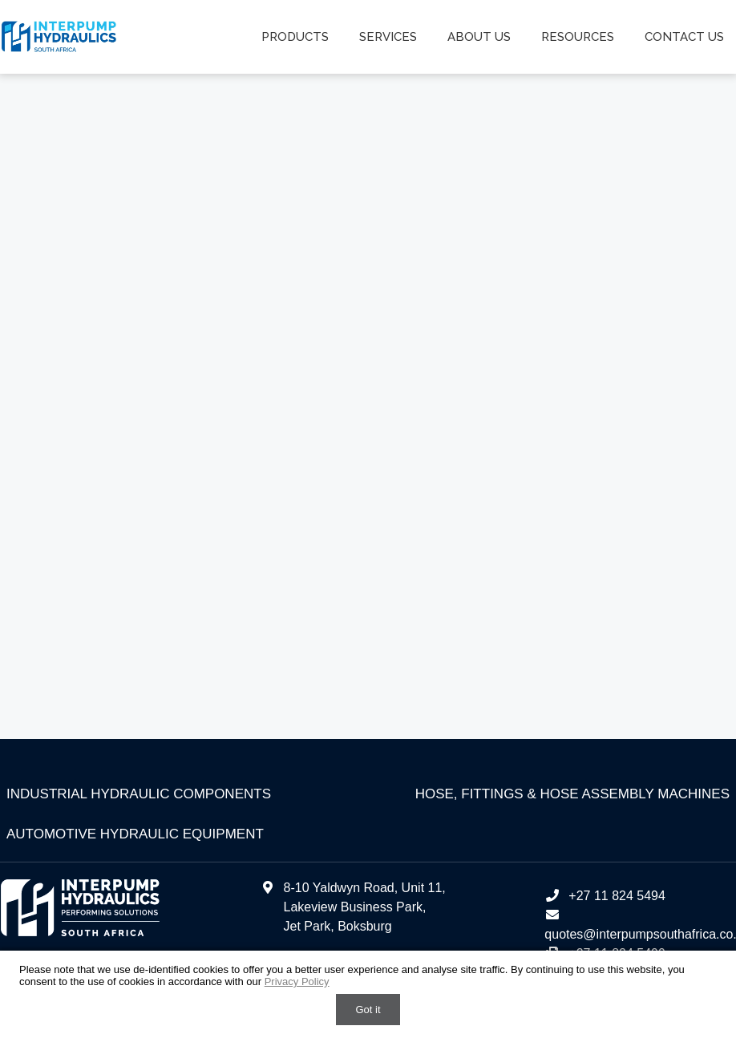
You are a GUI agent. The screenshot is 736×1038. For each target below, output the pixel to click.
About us (479, 37)
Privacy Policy (297, 981)
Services (388, 37)
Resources (577, 37)
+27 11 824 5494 (604, 896)
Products (295, 37)
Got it (367, 1010)
